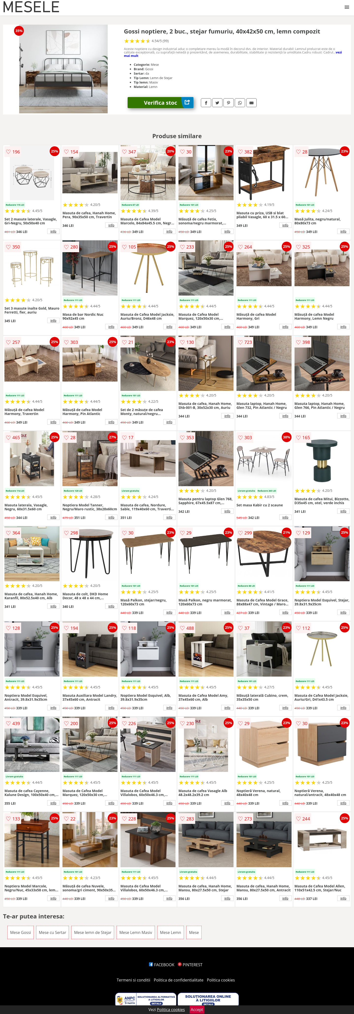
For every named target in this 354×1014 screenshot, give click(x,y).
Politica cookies (221, 980)
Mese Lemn (170, 932)
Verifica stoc (168, 102)
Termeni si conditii (133, 980)
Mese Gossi (20, 932)
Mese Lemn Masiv (135, 932)
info (53, 231)
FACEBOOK (161, 964)
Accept (197, 1009)
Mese (194, 932)
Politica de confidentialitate (179, 980)
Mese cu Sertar (52, 932)
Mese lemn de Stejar (92, 932)
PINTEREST (190, 964)
